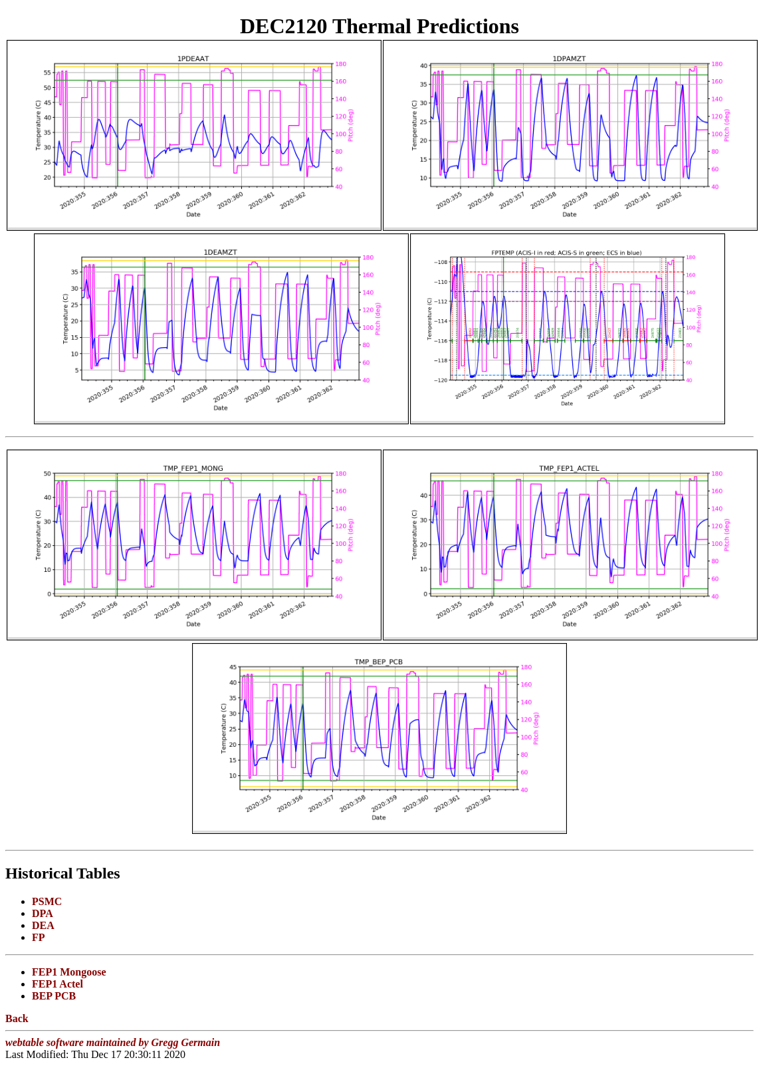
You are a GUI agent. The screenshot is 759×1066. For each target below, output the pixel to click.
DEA (43, 925)
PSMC (47, 901)
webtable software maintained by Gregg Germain (112, 1042)
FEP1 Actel (57, 984)
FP (38, 937)
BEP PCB (54, 995)
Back (17, 1018)
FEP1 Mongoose (69, 972)
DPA (42, 913)
